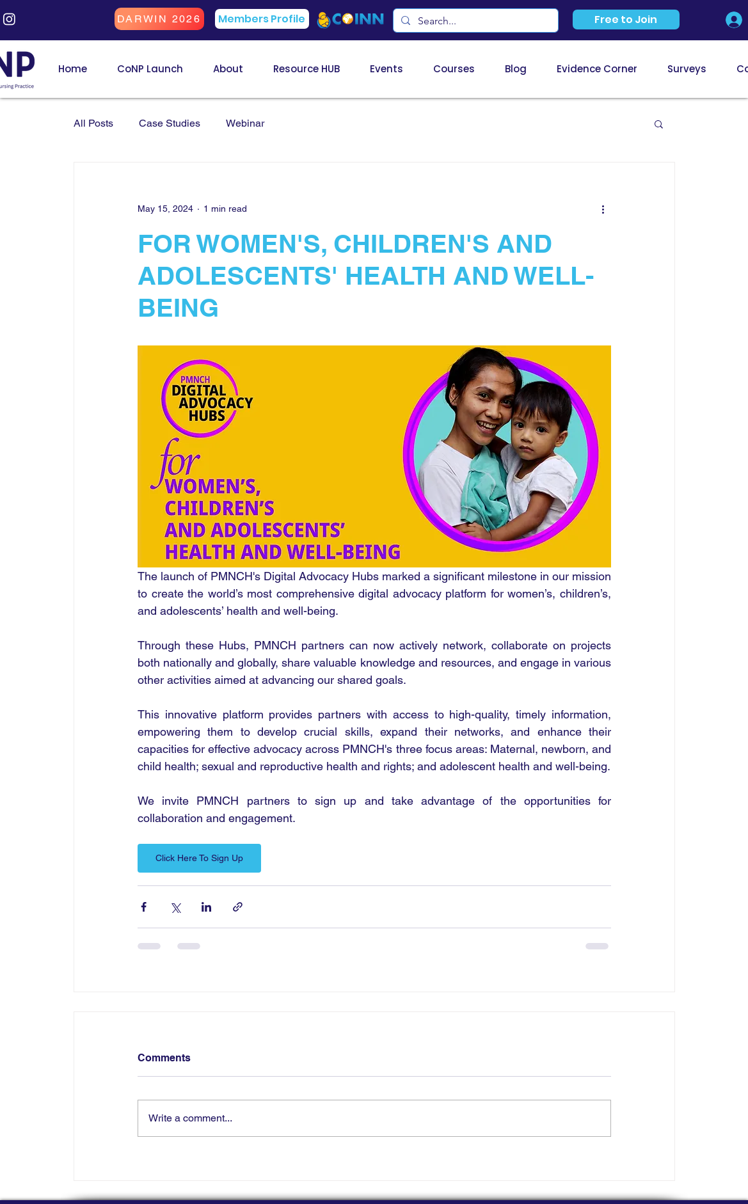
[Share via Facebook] (144, 907)
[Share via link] (238, 907)
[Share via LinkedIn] (206, 907)
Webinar (245, 123)
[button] (626, 19)
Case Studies (169, 123)
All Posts (93, 123)
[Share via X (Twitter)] (175, 907)
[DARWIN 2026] (159, 19)
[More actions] (603, 208)
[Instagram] (9, 19)
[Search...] (474, 21)
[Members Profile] (262, 19)
